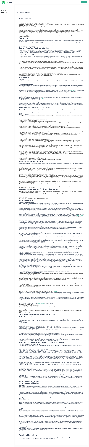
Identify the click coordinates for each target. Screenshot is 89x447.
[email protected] (73, 90)
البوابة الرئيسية (18, 1)
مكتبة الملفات (4, 12)
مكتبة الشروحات (4, 10)
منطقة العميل (4, 6)
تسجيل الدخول (84, 1)
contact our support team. (62, 443)
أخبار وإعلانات (4, 8)
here (43, 98)
